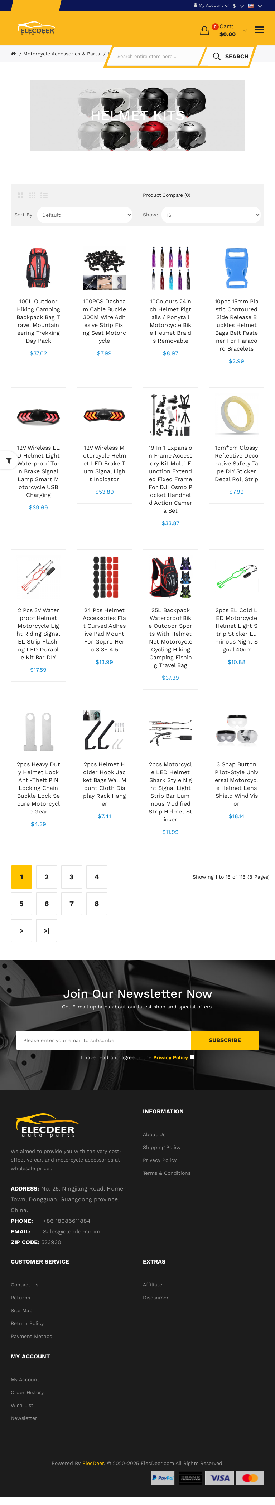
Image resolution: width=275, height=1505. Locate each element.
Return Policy (27, 1323)
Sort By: (24, 215)
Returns (20, 1297)
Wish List (22, 1405)
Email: (21, 1231)
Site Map (22, 1310)
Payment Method (32, 1336)
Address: (25, 1188)
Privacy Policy (160, 1160)
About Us (154, 1134)
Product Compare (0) (166, 195)
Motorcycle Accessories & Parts (61, 54)
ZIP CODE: (25, 1242)
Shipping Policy (161, 1147)
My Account (25, 1379)
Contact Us (24, 1284)
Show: (150, 215)
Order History (27, 1392)
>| (46, 930)
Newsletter (24, 1418)
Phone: (22, 1220)
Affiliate (152, 1284)
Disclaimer (156, 1297)
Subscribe (225, 1040)
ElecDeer (93, 1463)
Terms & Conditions (166, 1173)
